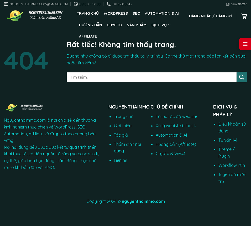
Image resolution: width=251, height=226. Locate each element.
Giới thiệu (123, 125)
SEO (136, 13)
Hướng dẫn (90, 25)
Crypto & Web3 (170, 153)
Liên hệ (120, 160)
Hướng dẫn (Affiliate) (176, 144)
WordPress (116, 13)
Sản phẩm (137, 25)
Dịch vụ (161, 24)
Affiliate (88, 36)
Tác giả (121, 135)
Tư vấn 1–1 (227, 140)
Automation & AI (162, 13)
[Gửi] (242, 77)
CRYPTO (114, 25)
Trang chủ (88, 13)
